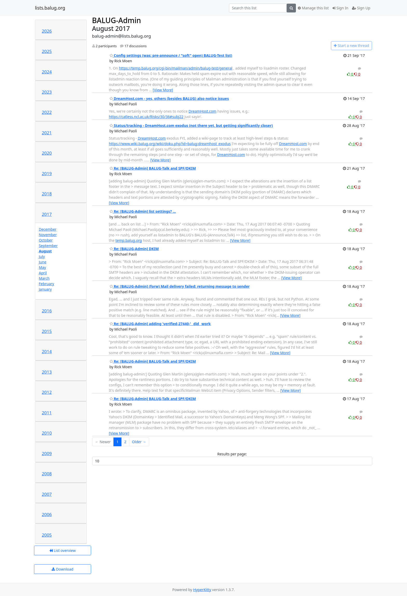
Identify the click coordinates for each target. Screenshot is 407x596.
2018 (47, 194)
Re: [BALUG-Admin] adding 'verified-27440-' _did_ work (160, 323)
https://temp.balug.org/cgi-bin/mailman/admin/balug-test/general (175, 68)
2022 (47, 112)
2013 (47, 372)
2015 (47, 331)
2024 (47, 72)
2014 (47, 351)
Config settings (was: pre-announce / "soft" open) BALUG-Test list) (171, 55)
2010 (47, 433)
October (46, 240)
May (42, 267)
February (46, 283)
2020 (47, 153)
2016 (47, 311)
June (42, 261)
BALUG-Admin (116, 20)
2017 (47, 214)
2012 (47, 392)
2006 (47, 514)
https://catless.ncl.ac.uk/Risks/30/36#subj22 (146, 116)
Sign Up (361, 7)
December (48, 229)
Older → (139, 441)
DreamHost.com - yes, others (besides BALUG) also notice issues (169, 98)
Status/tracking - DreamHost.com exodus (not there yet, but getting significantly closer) (191, 125)
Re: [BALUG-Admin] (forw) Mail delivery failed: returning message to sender (180, 286)
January (45, 289)
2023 (47, 92)
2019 (47, 173)
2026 (47, 31)
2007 (47, 494)
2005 (47, 535)
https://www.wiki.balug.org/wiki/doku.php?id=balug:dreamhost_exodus (170, 143)
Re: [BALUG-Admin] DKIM (134, 248)
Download (62, 569)
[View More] (163, 89)
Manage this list (313, 7)
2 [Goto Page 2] (125, 441)
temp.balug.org (129, 240)
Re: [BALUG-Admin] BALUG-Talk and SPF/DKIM (153, 168)
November (48, 234)
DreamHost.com (202, 111)
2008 (47, 474)
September (48, 245)
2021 (47, 133)
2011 (47, 413)
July (42, 256)
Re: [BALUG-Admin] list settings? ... (143, 211)
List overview (62, 550)
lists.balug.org (50, 8)
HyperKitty (202, 589)
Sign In (340, 7)
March (44, 278)
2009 (47, 453)
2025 (47, 51)
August (45, 251)
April (43, 272)
